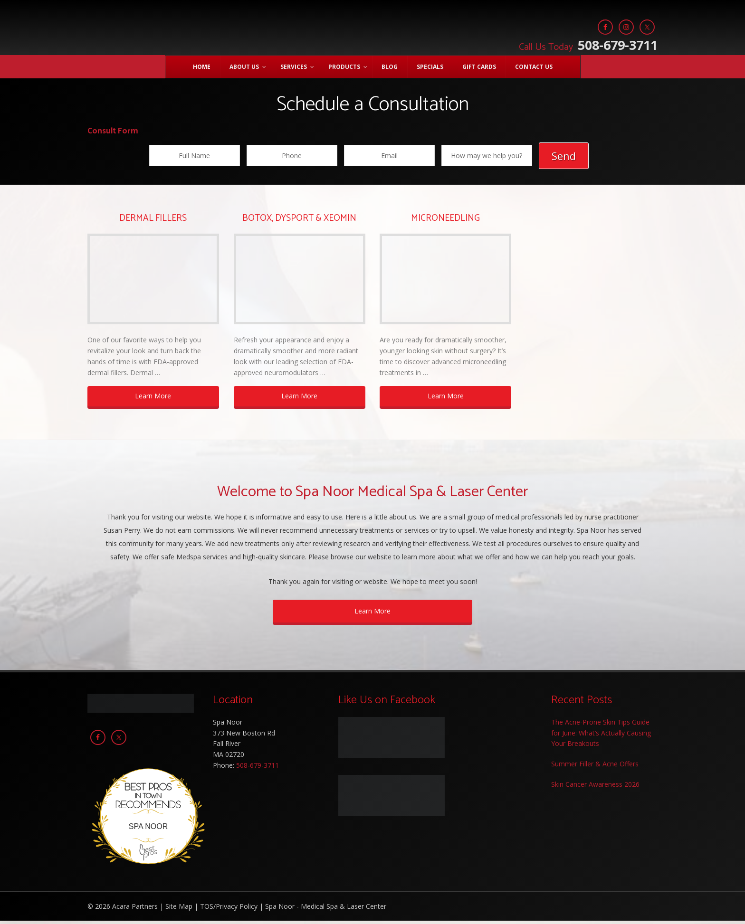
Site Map (178, 909)
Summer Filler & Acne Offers (595, 767)
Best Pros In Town (148, 787)
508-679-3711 (587, 44)
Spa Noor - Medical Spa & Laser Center (325, 909)
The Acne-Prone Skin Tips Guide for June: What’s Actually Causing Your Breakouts (601, 736)
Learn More (153, 399)
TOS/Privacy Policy (229, 909)
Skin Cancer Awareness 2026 (595, 787)
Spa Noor (218, 33)
